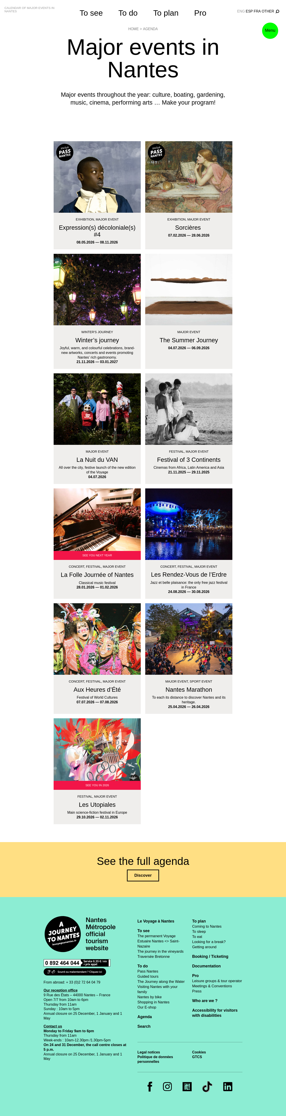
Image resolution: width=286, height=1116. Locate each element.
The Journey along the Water (161, 981)
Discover (143, 875)
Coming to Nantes (207, 926)
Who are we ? (204, 1000)
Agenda (150, 29)
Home (133, 29)
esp (249, 11)
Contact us (53, 1026)
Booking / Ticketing (210, 956)
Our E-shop (146, 1007)
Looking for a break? (209, 942)
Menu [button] (268, 34)
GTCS (197, 1057)
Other (268, 11)
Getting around (204, 947)
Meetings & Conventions (212, 986)
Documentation (206, 966)
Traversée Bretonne (153, 956)
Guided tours (147, 976)
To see (91, 12)
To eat (197, 937)
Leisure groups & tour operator (217, 981)
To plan (166, 12)
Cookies (199, 1052)
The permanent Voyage (156, 936)
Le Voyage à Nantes (155, 921)
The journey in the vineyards (160, 951)
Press (197, 991)
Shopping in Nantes (153, 1002)
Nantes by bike (149, 997)
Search (144, 1026)
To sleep (199, 931)
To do (128, 12)
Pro (200, 12)
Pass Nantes (147, 971)
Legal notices (148, 1052)
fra (257, 11)
